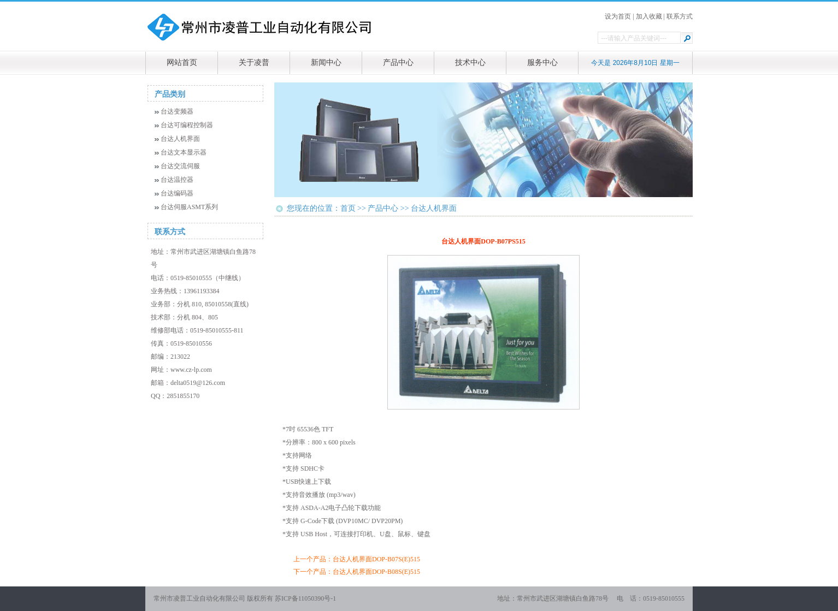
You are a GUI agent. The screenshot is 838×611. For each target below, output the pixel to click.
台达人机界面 (180, 139)
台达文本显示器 (183, 152)
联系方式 (679, 16)
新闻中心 (326, 62)
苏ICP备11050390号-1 (305, 598)
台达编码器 (177, 193)
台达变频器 (177, 111)
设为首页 (618, 16)
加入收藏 (649, 16)
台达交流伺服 (180, 166)
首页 (348, 208)
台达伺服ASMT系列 (189, 207)
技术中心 (470, 62)
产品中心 (398, 62)
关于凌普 (254, 62)
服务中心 (542, 62)
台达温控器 (177, 179)
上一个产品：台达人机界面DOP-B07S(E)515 (356, 559)
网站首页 (182, 62)
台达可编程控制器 (187, 125)
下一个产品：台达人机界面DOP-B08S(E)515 (356, 572)
